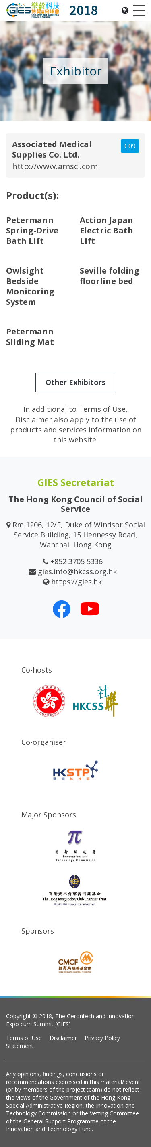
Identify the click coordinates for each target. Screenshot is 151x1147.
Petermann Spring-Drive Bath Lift (32, 230)
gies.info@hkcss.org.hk (77, 571)
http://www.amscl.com (55, 166)
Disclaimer (63, 1038)
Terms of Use (24, 1038)
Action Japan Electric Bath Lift (106, 230)
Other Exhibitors (75, 382)
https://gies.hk (76, 581)
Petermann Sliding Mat (30, 336)
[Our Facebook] (62, 609)
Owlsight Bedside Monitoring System (30, 286)
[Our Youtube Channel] (90, 609)
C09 (130, 146)
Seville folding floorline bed (109, 275)
